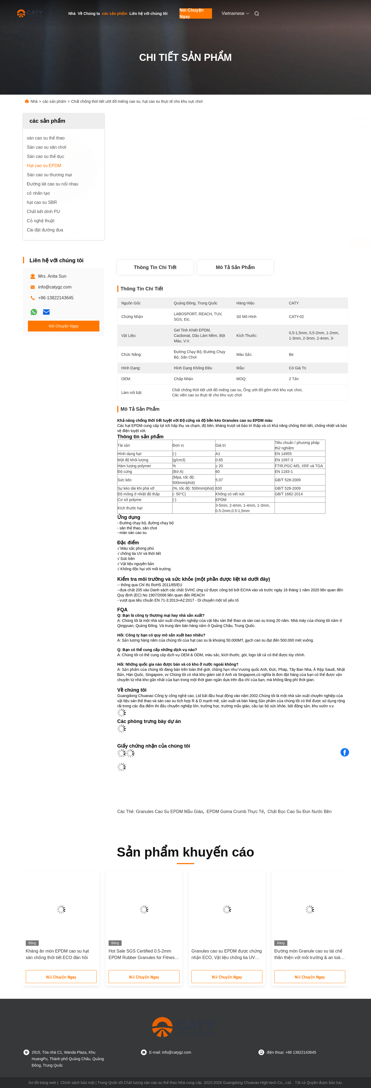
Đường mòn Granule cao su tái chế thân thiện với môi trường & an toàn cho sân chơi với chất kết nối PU (308, 955)
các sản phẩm (114, 13)
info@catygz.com (54, 287)
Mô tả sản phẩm (235, 267)
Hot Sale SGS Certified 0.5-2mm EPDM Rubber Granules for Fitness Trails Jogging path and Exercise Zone (143, 955)
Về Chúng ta (89, 13)
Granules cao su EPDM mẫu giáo (169, 811)
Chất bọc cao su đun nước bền (300, 811)
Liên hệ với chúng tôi (148, 13)
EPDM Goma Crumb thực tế (235, 811)
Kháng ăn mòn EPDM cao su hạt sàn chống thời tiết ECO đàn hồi (57, 954)
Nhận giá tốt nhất (262, 242)
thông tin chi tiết (155, 267)
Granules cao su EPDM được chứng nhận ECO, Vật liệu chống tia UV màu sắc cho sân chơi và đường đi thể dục (226, 955)
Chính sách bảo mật (77, 1082)
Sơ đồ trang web (42, 1082)
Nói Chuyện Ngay (192, 13)
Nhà (72, 13)
